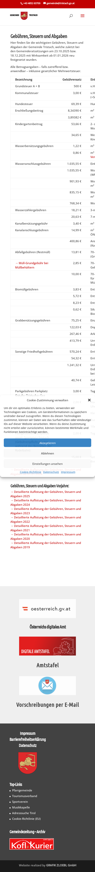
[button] (89, 400)
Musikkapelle (21, 807)
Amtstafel (48, 665)
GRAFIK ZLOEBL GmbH (61, 865)
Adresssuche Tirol (24, 813)
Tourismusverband (24, 796)
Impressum (68, 472)
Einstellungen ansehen (47, 463)
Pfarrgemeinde (22, 790)
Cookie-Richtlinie (30, 472)
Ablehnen (47, 453)
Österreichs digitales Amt (48, 627)
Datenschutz (51, 472)
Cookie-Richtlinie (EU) (26, 819)
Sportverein (20, 802)
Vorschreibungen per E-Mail (47, 704)
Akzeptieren (47, 443)
